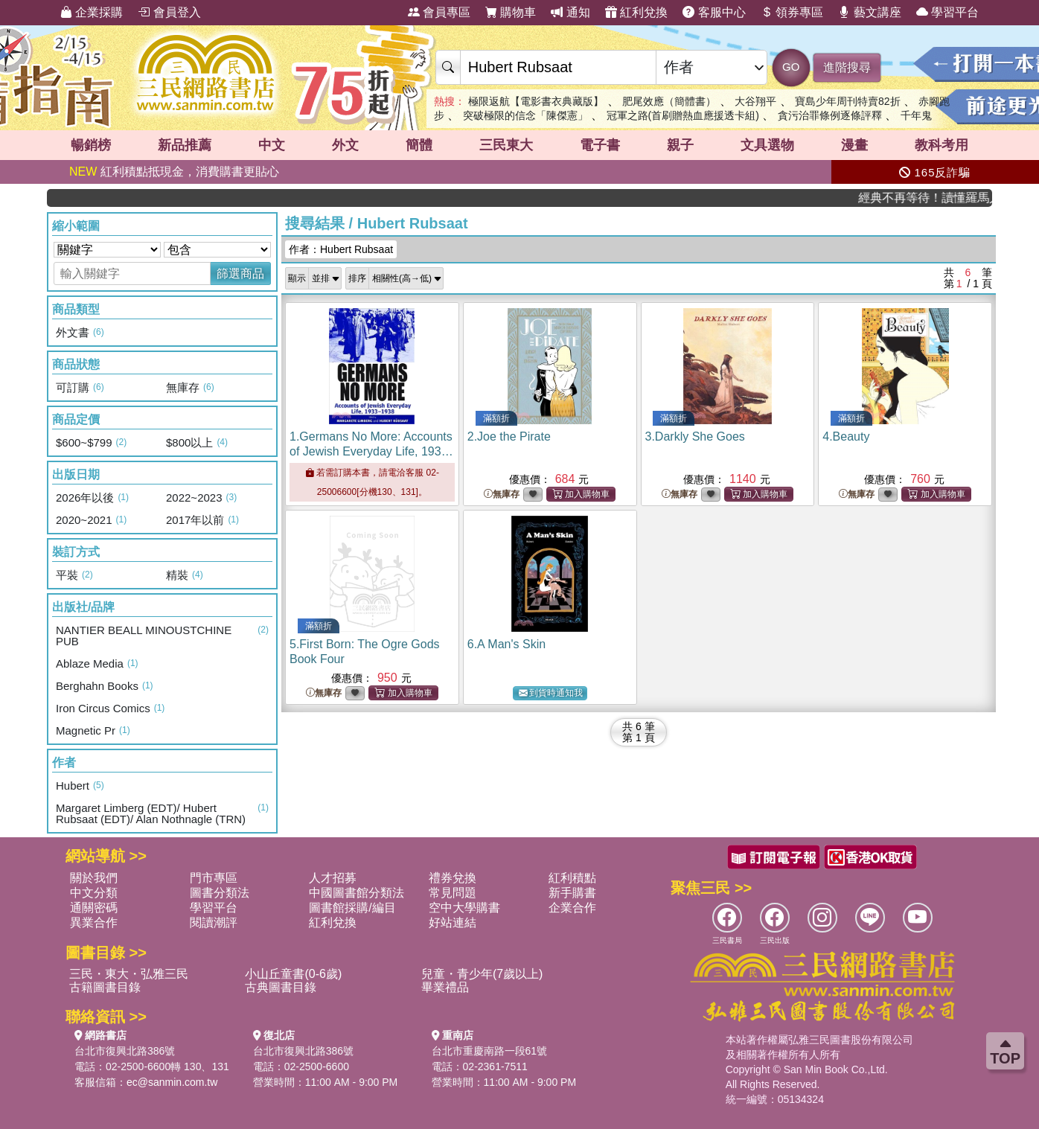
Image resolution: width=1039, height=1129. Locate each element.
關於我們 (94, 877)
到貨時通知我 (551, 693)
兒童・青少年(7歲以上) (482, 974)
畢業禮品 (445, 987)
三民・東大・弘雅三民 (128, 974)
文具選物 (767, 145)
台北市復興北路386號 (124, 1051)
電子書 (600, 145)
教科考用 (941, 145)
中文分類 (94, 892)
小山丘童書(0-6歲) (293, 974)
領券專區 (792, 12)
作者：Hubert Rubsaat (341, 249)
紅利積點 (572, 877)
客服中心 (713, 12)
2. (509, 436)
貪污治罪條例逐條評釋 (830, 115)
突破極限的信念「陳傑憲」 (525, 115)
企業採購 (91, 12)
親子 (680, 145)
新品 (184, 145)
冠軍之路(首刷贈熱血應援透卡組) (683, 115)
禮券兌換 (452, 877)
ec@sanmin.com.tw (172, 1082)
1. (371, 451)
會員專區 (439, 12)
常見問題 (452, 892)
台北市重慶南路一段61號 (490, 1051)
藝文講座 (869, 12)
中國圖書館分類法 (356, 892)
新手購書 (572, 892)
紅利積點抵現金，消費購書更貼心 (174, 171)
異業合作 (94, 922)
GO (790, 66)
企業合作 (572, 907)
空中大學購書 (464, 907)
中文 (271, 145)
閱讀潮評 (213, 922)
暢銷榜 (91, 145)
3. (695, 436)
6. (506, 644)
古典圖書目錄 (280, 987)
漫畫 (854, 145)
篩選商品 (240, 273)
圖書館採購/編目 (352, 907)
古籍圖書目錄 (105, 987)
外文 (345, 145)
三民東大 (506, 145)
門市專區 (213, 877)
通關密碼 (94, 907)
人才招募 (333, 877)
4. (845, 436)
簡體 (419, 145)
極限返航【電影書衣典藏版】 (536, 101)
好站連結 (452, 922)
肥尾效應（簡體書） (669, 101)
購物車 (510, 12)
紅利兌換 (636, 12)
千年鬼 (916, 115)
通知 (570, 12)
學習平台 (947, 12)
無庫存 (502, 494)
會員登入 (169, 12)
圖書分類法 (219, 892)
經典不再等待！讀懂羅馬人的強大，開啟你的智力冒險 (942, 197)
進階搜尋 (847, 67)
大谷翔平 (755, 101)
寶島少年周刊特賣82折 (848, 101)
